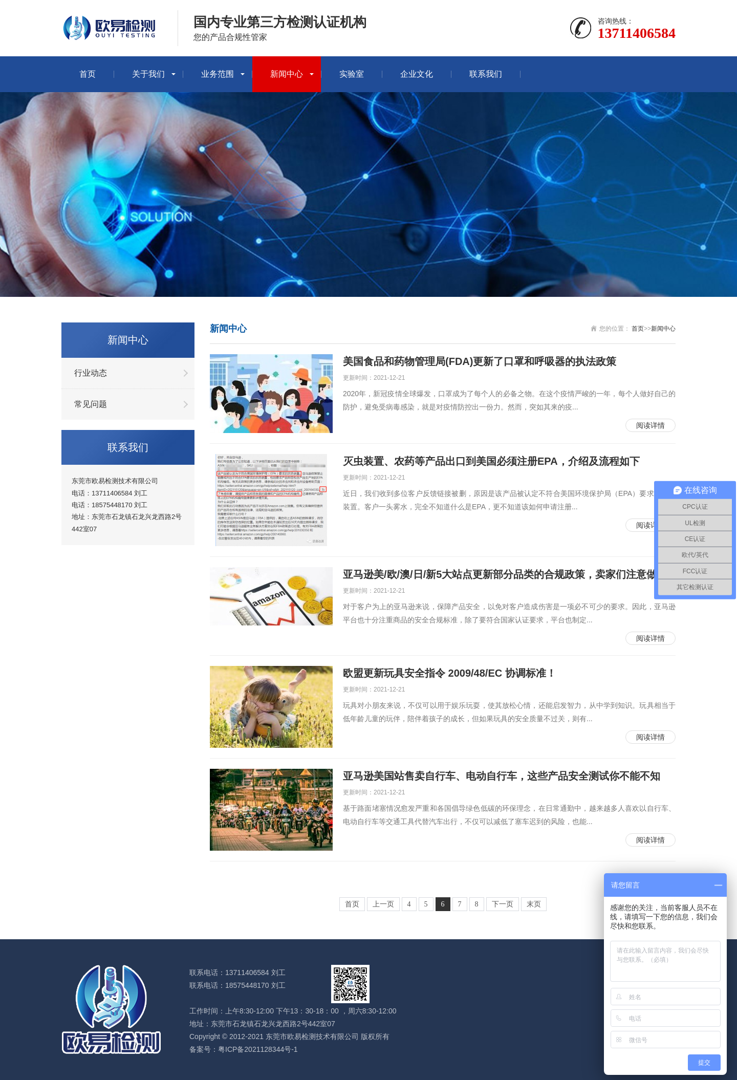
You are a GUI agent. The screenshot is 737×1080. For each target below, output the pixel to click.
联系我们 (485, 74)
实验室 (351, 74)
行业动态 (90, 373)
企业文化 (416, 74)
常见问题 (90, 404)
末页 (534, 904)
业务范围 (217, 74)
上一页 (383, 904)
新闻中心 (286, 74)
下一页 (502, 904)
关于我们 (148, 74)
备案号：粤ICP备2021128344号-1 (243, 1049)
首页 (87, 74)
